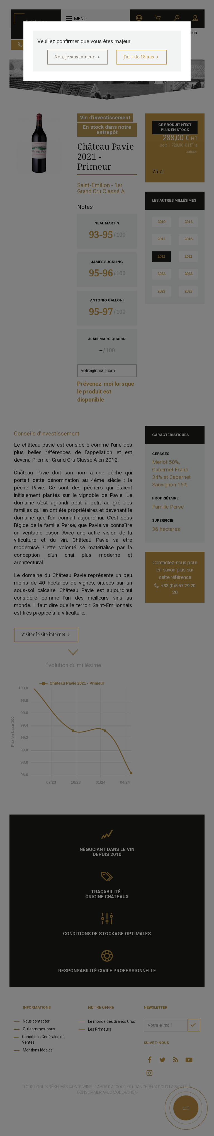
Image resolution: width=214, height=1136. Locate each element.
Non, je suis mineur (72, 58)
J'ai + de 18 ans (141, 58)
